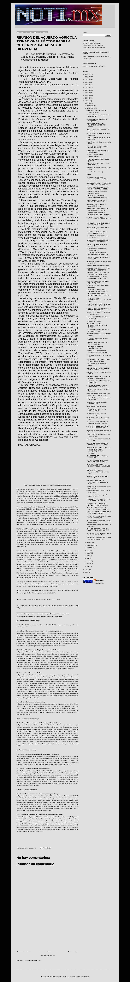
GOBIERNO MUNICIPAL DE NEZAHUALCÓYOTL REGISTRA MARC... (97, 482)
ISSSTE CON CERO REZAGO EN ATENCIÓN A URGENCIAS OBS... (98, 201)
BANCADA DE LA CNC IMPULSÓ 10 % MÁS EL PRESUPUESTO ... (99, 368)
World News (100, 580)
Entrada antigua (73, 952)
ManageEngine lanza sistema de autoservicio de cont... (96, 205)
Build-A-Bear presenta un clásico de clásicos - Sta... (97, 236)
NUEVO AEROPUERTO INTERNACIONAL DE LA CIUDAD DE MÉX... (99, 299)
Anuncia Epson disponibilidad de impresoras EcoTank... (96, 155)
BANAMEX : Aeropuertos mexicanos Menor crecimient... (97, 343)
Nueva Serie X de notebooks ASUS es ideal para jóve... (98, 435)
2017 (87, 98)
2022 (87, 85)
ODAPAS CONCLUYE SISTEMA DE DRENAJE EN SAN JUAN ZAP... (98, 422)
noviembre (90, 108)
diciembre (90, 105)
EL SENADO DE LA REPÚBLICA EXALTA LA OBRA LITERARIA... (97, 504)
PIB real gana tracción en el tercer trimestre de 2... (97, 245)
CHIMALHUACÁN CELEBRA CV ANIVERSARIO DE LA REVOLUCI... (98, 253)
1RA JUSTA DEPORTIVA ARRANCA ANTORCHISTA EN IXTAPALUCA (98, 529)
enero (89, 566)
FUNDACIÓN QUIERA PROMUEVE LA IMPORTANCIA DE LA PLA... (98, 209)
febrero (89, 563)
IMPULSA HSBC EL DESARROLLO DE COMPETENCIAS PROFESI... (99, 241)
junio (88, 553)
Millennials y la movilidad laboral (96, 406)
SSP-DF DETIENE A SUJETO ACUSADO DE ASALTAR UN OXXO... (99, 294)
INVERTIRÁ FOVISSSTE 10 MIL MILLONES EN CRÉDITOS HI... (97, 290)
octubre (89, 542)
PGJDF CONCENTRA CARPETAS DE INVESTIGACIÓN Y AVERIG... (98, 304)
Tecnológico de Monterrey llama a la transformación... (97, 151)
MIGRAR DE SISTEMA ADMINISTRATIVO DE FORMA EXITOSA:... (97, 325)
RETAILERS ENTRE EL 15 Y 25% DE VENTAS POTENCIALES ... (98, 330)
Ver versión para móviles (47, 955)
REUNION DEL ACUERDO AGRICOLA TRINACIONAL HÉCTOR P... (98, 500)
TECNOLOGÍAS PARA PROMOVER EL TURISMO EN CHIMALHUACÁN (99, 184)
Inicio (49, 952)
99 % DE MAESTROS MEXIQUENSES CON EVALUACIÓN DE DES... (98, 394)
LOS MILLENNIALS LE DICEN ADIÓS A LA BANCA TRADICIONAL (99, 223)
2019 (87, 93)
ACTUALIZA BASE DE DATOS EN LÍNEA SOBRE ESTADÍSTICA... (97, 386)
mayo (89, 556)
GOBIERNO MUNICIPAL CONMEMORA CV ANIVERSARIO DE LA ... (99, 377)
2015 (87, 103)
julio (88, 550)
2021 (87, 87)
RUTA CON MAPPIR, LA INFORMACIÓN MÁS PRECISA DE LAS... (99, 512)
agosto (89, 548)
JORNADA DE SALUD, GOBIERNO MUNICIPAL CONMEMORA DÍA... (98, 444)
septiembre (90, 545)
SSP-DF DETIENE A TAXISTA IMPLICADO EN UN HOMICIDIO (97, 196)
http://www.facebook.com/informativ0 (94, 66)
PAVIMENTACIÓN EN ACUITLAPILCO (98, 447)
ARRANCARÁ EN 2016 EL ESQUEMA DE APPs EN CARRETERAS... (98, 269)
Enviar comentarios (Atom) (33, 960)
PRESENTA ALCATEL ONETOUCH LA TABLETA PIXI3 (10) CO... (98, 360)
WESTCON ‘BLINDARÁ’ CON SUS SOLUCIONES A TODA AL (97, 232)
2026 (87, 74)
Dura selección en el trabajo (95, 172)
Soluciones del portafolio (94, 321)
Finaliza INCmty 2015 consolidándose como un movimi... (98, 228)
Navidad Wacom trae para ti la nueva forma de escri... (98, 390)
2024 (87, 79)
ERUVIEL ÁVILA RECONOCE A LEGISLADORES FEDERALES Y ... (98, 351)
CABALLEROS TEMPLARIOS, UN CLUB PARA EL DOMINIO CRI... (99, 309)
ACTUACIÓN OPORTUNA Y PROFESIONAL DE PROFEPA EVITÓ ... (99, 218)
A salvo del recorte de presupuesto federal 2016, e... (97, 495)
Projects (89, 174)
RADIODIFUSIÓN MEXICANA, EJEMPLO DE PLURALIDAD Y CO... (99, 213)
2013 (87, 572)
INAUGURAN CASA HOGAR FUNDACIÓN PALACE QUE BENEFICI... (96, 125)
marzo (89, 561)
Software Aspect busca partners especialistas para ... (96, 409)
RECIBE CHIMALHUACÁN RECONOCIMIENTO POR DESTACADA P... (95, 451)
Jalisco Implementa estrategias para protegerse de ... (97, 120)
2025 (87, 77)
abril (88, 558)
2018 (87, 95)
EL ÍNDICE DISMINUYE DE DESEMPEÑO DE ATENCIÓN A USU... (97, 178)
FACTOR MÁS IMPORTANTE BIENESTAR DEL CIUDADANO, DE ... (98, 466)
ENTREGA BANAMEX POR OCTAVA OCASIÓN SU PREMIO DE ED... (98, 188)
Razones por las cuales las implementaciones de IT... (95, 347)
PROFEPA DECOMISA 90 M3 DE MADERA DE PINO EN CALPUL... (98, 277)
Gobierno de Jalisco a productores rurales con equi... (97, 111)
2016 (87, 101)
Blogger (86, 976)
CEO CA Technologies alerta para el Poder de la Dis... (97, 339)
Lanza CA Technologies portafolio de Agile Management (98, 282)
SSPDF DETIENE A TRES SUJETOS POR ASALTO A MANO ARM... (98, 273)
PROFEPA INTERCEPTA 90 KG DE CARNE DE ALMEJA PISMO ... (97, 461)
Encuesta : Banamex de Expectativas (98, 266)
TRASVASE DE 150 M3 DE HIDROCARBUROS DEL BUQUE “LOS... (97, 472)
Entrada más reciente (23, 952)
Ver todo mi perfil (99, 583)
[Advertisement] (47, 932)
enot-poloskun (66, 976)
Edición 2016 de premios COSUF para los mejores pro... (98, 313)
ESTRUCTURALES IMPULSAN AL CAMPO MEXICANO (97, 147)
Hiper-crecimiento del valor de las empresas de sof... (97, 192)
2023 (87, 82)
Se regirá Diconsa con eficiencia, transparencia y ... (96, 249)
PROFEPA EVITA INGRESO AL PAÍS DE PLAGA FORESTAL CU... (99, 538)
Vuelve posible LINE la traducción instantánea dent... (97, 403)
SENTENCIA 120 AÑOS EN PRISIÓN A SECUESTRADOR (98, 164)
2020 (87, 90)
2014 (87, 569)
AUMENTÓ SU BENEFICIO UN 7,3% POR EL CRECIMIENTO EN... (98, 426)
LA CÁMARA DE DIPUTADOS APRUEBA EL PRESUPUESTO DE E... (99, 534)
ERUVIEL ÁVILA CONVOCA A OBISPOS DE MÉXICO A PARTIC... (99, 517)
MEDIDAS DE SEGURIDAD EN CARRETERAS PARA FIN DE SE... (98, 508)
